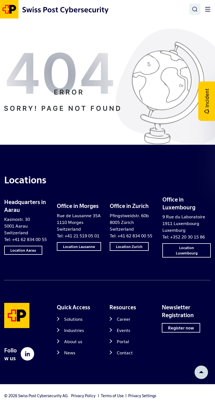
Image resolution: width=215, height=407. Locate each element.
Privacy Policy (83, 395)
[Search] (194, 9)
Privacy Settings (142, 395)
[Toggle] (208, 9)
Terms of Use (112, 395)
